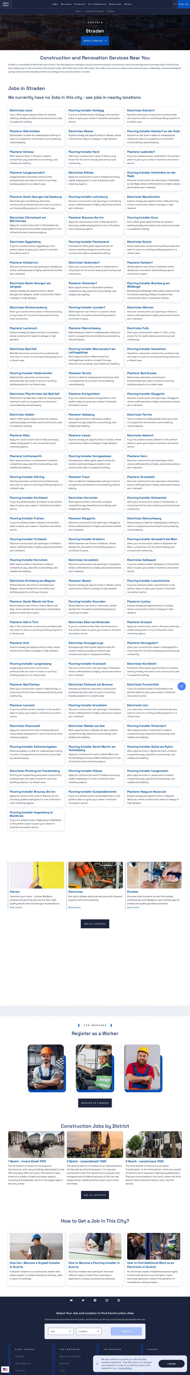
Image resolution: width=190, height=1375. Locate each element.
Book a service (93, 40)
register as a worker (95, 1103)
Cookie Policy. (125, 1368)
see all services (95, 924)
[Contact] (182, 686)
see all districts (95, 1195)
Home (78, 11)
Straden (111, 11)
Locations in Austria (94, 11)
